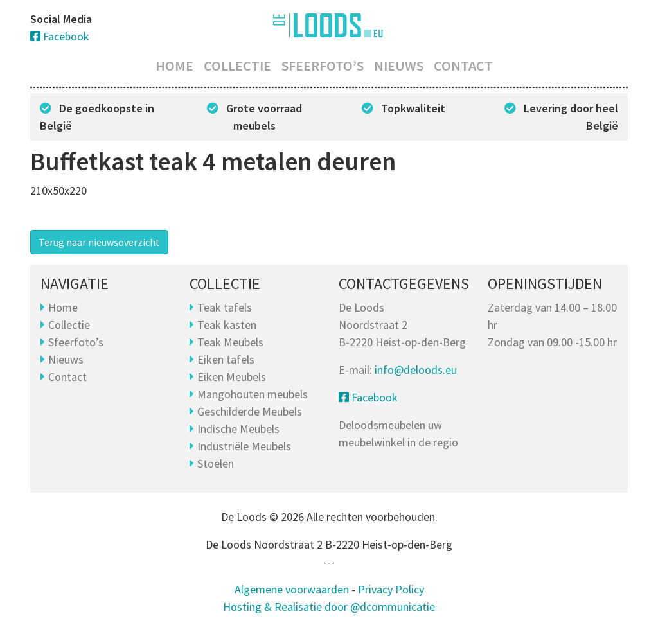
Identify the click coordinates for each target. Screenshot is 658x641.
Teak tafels (224, 307)
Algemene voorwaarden (292, 589)
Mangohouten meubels (252, 394)
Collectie (237, 66)
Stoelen (215, 463)
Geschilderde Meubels (249, 411)
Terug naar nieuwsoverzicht (99, 242)
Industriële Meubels (244, 446)
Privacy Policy (391, 589)
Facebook (59, 36)
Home (174, 66)
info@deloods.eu (416, 369)
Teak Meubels (230, 342)
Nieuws (398, 66)
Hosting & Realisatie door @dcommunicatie (329, 606)
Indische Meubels (238, 428)
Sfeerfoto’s (322, 66)
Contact (463, 66)
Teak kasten (226, 324)
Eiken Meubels (231, 376)
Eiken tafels (225, 359)
